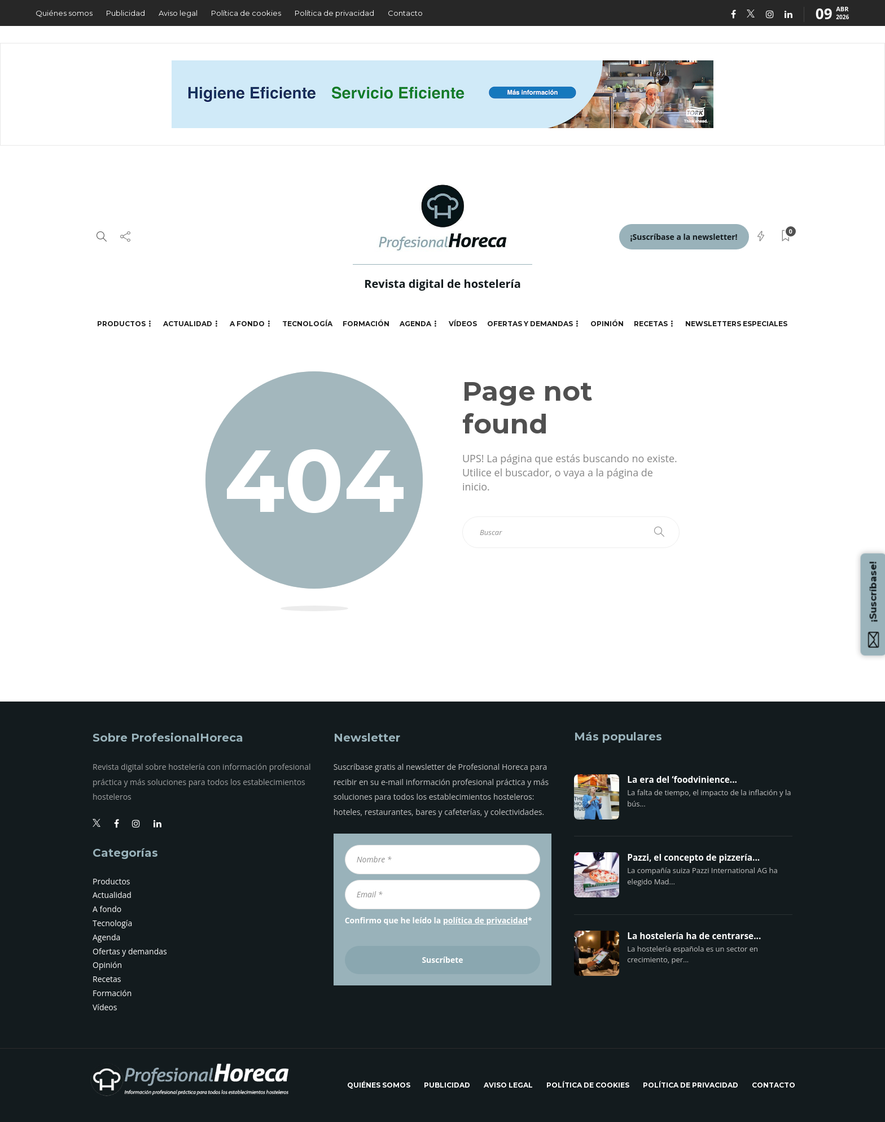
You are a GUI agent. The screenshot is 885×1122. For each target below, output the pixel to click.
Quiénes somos (64, 12)
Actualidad (187, 323)
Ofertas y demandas (530, 323)
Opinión (607, 323)
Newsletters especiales (736, 323)
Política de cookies (246, 12)
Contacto (405, 12)
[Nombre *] (443, 859)
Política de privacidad (334, 12)
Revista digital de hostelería (442, 283)
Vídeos (463, 323)
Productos (121, 323)
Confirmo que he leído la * (438, 920)
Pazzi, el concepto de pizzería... (693, 858)
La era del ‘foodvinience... (682, 780)
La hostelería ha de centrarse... (694, 936)
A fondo (247, 323)
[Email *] (443, 894)
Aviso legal (178, 12)
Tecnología (307, 323)
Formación (366, 323)
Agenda (415, 323)
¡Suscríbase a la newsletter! (684, 236)
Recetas (651, 323)
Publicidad (125, 12)
